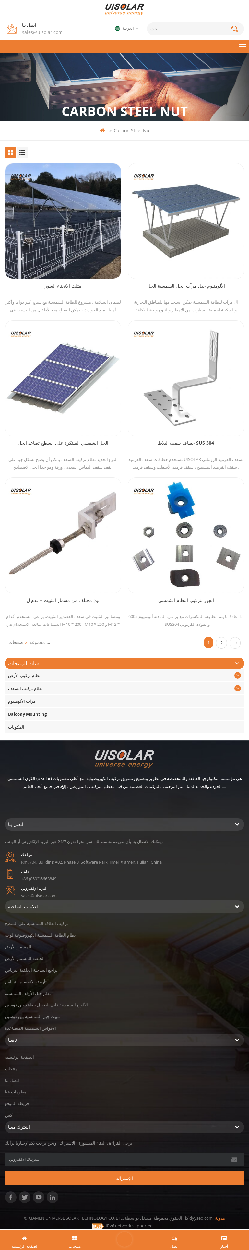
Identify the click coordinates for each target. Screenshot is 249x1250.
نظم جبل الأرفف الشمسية (28, 993)
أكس (9, 1115)
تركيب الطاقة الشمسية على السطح (36, 923)
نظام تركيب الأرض (24, 675)
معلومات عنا (15, 1092)
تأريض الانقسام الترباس (26, 981)
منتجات (11, 1068)
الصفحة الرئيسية (19, 1057)
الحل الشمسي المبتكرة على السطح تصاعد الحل (63, 443)
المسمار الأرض (18, 947)
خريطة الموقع (17, 1103)
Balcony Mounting (27, 714)
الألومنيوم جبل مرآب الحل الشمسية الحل (186, 286)
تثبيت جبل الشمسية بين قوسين (32, 1016)
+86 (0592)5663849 (38, 879)
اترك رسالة (124, 1239)
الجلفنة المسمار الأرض (25, 958)
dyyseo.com (201, 1218)
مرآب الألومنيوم (22, 701)
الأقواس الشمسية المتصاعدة (30, 1028)
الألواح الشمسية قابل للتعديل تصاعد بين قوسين (46, 1005)
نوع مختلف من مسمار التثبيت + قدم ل (63, 600)
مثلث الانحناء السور (63, 286)
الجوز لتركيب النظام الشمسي (186, 600)
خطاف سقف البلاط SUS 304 (186, 443)
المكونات (16, 727)
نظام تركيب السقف (25, 688)
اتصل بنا (12, 1080)
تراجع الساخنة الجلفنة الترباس (31, 970)
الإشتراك (124, 1178)
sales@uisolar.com (42, 32)
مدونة (220, 1218)
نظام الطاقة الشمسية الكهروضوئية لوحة (40, 935)
